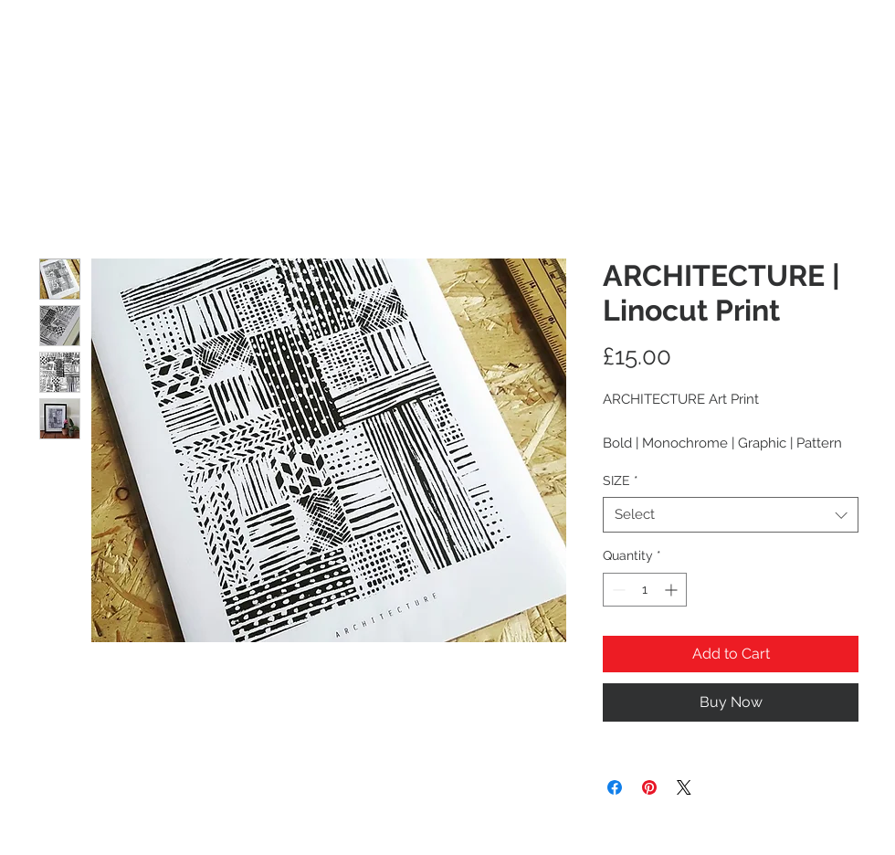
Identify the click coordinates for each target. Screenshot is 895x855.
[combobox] (730, 515)
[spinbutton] (644, 590)
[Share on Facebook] (615, 787)
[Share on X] (684, 787)
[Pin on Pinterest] (649, 787)
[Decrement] (616, 590)
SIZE (620, 480)
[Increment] (672, 590)
